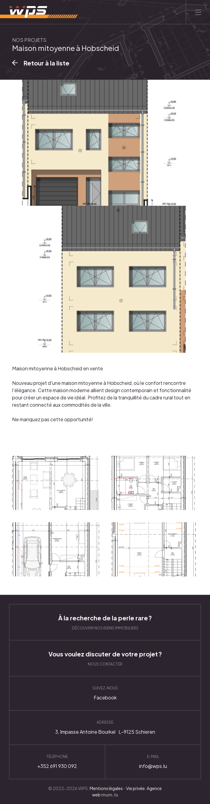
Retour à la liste (46, 63)
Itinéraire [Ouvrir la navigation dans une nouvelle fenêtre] (105, 728)
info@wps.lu (153, 762)
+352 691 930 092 (57, 762)
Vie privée (135, 788)
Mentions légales (106, 788)
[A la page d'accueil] (39, 12)
